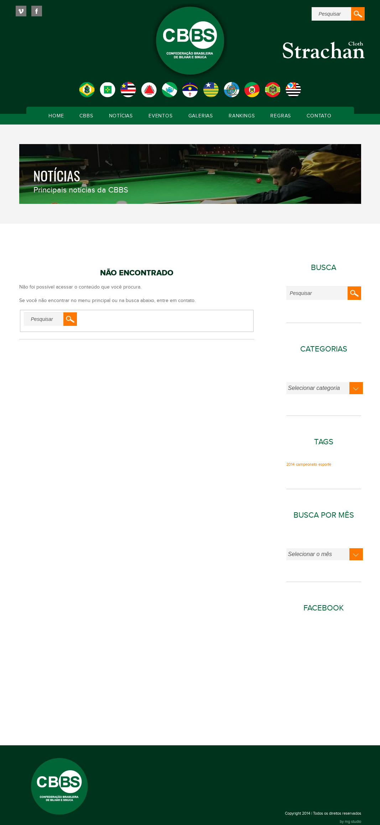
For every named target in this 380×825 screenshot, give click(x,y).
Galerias (200, 116)
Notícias (121, 116)
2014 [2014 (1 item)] (290, 464)
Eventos (161, 116)
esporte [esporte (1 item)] (324, 464)
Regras (280, 116)
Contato (319, 116)
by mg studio (350, 821)
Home (56, 116)
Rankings (242, 116)
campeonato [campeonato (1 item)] (306, 464)
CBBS (86, 116)
